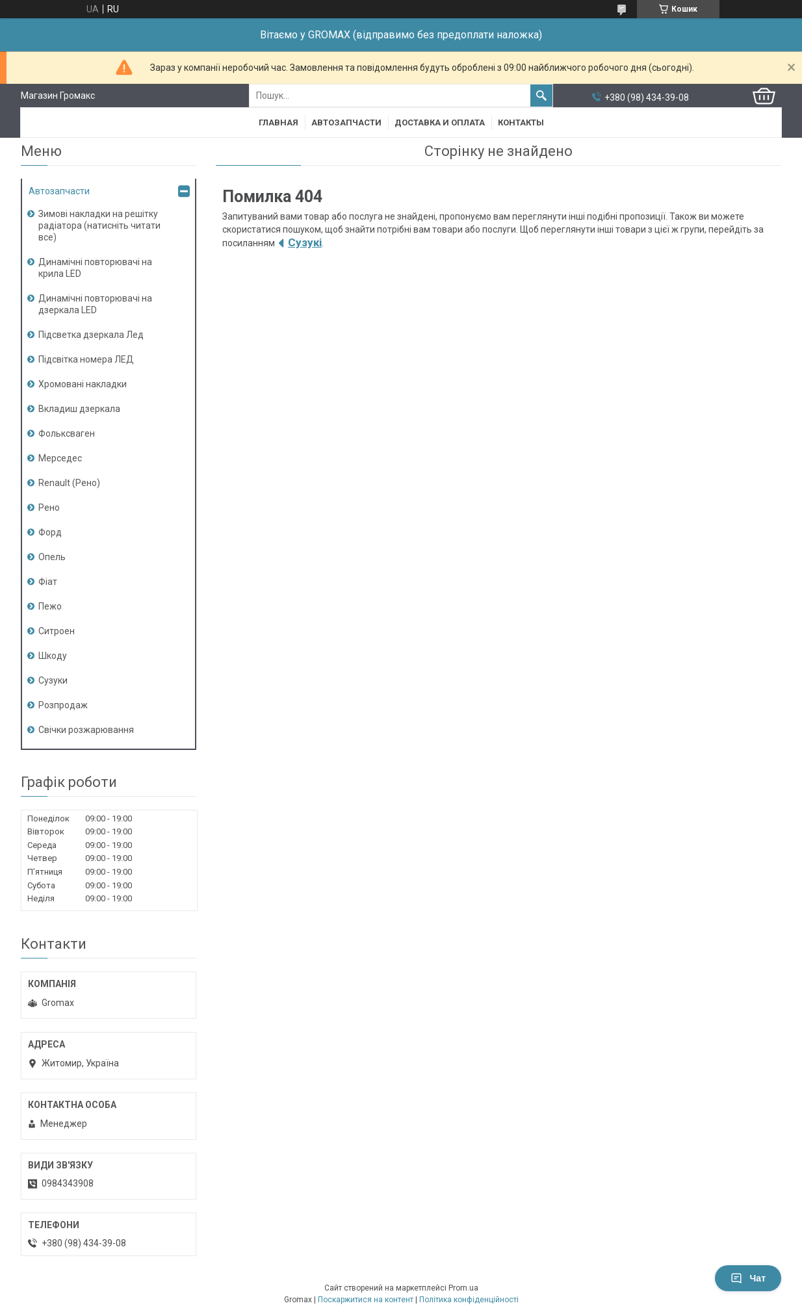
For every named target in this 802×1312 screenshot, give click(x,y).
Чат (748, 1278)
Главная (278, 122)
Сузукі (305, 242)
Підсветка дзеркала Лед (91, 334)
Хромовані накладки (82, 384)
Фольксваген (66, 433)
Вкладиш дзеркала (79, 409)
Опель (52, 557)
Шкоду (52, 655)
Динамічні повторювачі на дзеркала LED (95, 304)
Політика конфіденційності (469, 1299)
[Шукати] (541, 95)
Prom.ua (463, 1288)
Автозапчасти (346, 122)
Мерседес (60, 458)
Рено (49, 507)
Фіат (47, 581)
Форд (50, 532)
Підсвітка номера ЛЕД (86, 359)
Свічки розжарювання (86, 730)
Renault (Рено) (69, 483)
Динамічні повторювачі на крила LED (95, 268)
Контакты (521, 122)
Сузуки (53, 680)
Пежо (50, 606)
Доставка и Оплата (440, 122)
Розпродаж (63, 705)
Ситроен (56, 631)
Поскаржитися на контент (365, 1299)
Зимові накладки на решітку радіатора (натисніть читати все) (99, 225)
